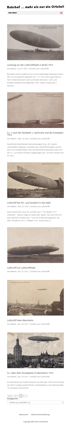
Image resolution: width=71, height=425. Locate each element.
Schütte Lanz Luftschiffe (39, 68)
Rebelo (13, 68)
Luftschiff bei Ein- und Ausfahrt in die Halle (29, 202)
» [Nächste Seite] (26, 396)
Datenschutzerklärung (40, 414)
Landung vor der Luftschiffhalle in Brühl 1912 (30, 64)
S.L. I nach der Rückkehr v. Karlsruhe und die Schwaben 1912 (35, 133)
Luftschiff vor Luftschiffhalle (21, 267)
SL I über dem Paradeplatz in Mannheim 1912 (30, 372)
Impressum (23, 414)
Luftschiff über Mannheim (20, 320)
